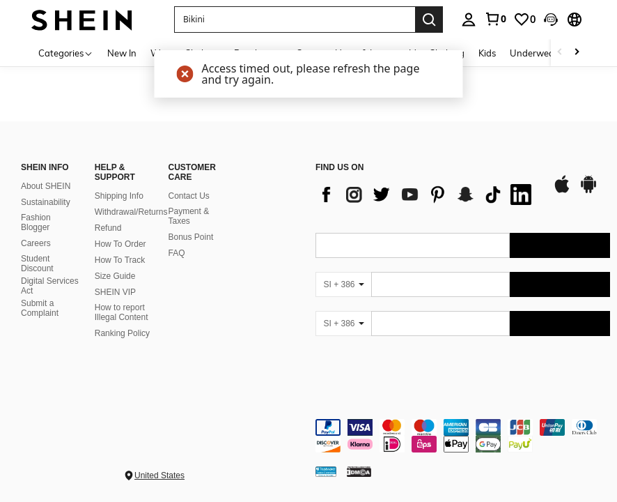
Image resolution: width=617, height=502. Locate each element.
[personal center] (468, 19)
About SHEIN (45, 186)
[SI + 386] (343, 284)
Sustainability (45, 202)
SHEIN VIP (115, 292)
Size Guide (115, 276)
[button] (550, 19)
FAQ (177, 253)
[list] (426, 194)
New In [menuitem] (121, 53)
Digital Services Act (50, 286)
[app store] (562, 191)
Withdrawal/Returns (131, 212)
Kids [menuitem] (487, 53)
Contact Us (189, 196)
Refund (108, 228)
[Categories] (65, 52)
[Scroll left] (560, 52)
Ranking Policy (122, 333)
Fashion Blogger (36, 222)
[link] (495, 18)
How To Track (120, 260)
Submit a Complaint (39, 308)
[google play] (588, 191)
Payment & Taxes (189, 216)
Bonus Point (191, 237)
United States (159, 475)
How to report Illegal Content (121, 312)
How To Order (120, 244)
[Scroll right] (576, 52)
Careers (36, 243)
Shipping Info (119, 196)
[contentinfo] (462, 435)
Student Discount (37, 263)
